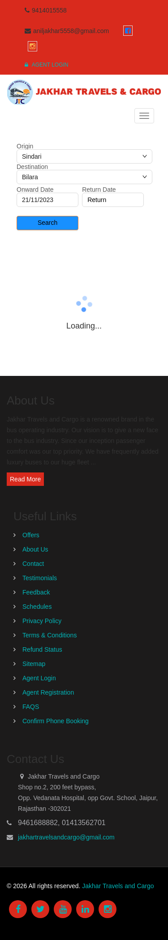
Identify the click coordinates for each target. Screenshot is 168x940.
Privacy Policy (41, 620)
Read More (25, 479)
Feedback (36, 592)
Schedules (37, 606)
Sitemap (33, 663)
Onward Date (35, 189)
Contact (33, 563)
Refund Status (42, 649)
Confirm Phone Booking (55, 721)
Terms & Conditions (49, 635)
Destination (32, 167)
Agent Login (46, 65)
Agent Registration (48, 692)
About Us (35, 549)
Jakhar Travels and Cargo (118, 885)
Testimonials (39, 578)
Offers (30, 535)
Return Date (99, 189)
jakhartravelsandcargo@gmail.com (66, 837)
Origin (25, 146)
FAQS (30, 706)
